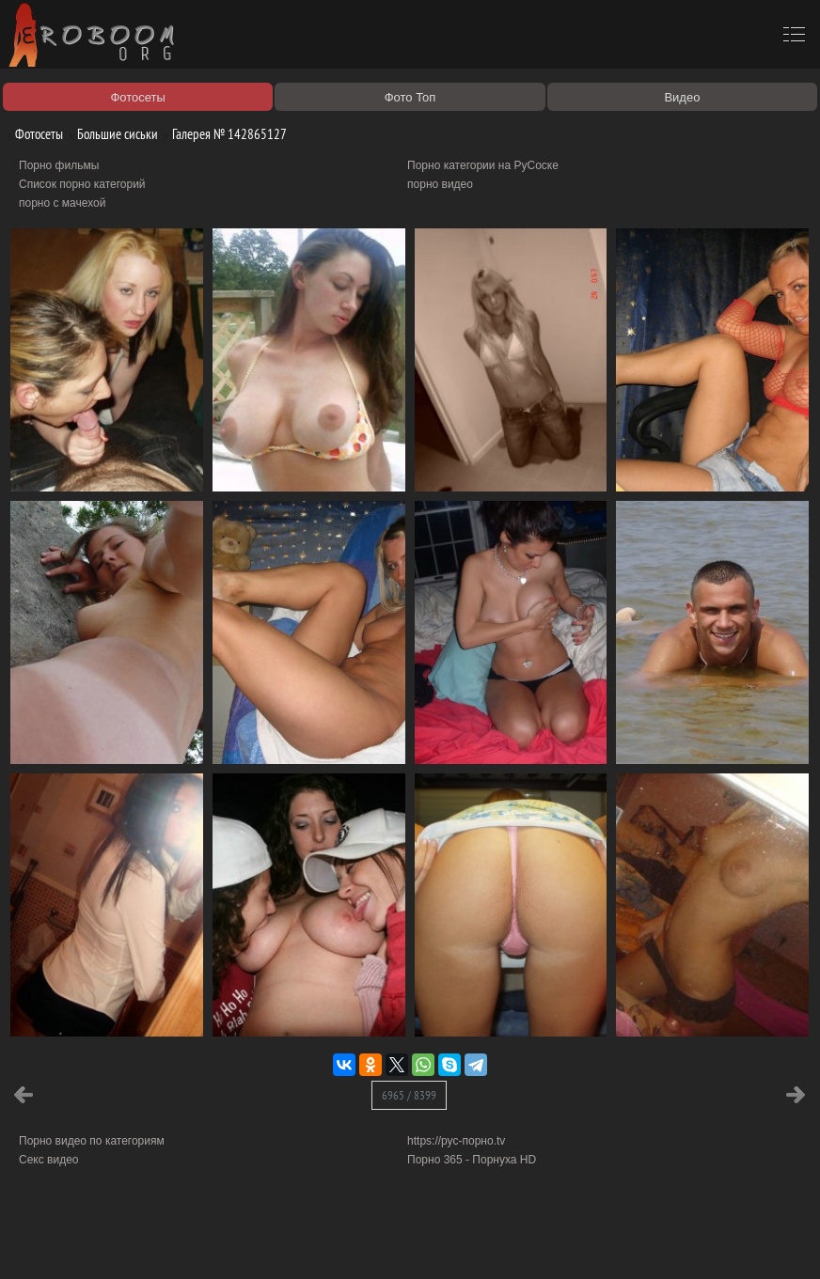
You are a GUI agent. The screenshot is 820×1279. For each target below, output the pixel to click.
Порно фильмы (59, 165)
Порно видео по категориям (92, 1140)
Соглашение (261, 1243)
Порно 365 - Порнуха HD (471, 1159)
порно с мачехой (62, 203)
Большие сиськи (110, 134)
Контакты (326, 1243)
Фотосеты (32, 134)
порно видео (440, 184)
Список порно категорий (82, 184)
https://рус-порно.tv (456, 1140)
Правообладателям (172, 1243)
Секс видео (49, 1159)
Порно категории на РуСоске (483, 165)
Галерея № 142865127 (222, 134)
